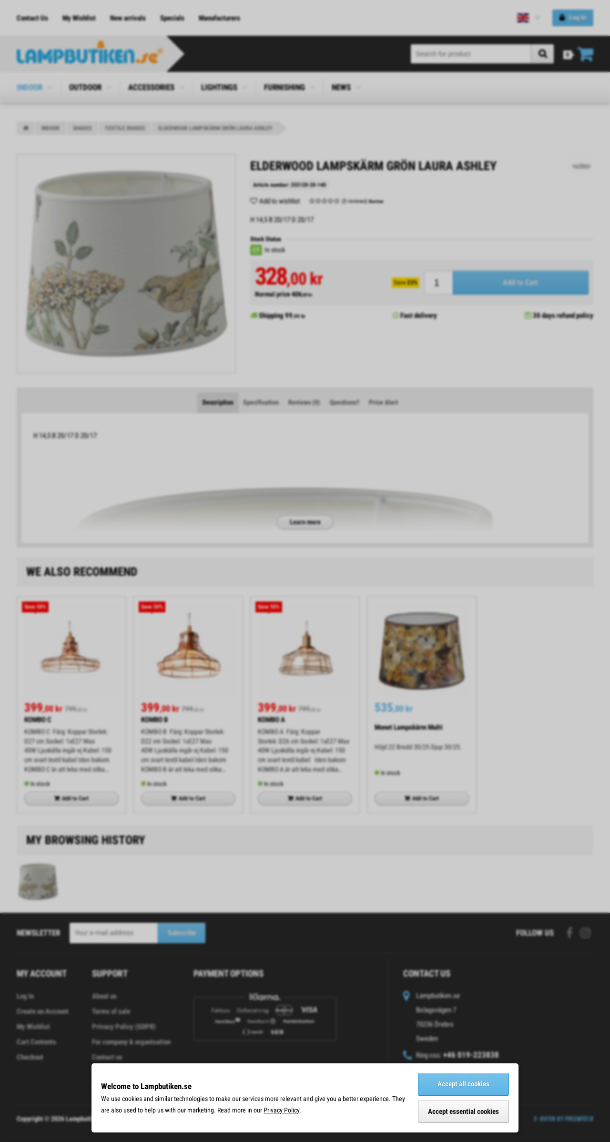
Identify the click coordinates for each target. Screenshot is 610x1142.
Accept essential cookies (463, 1111)
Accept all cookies (463, 1084)
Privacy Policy (281, 1110)
